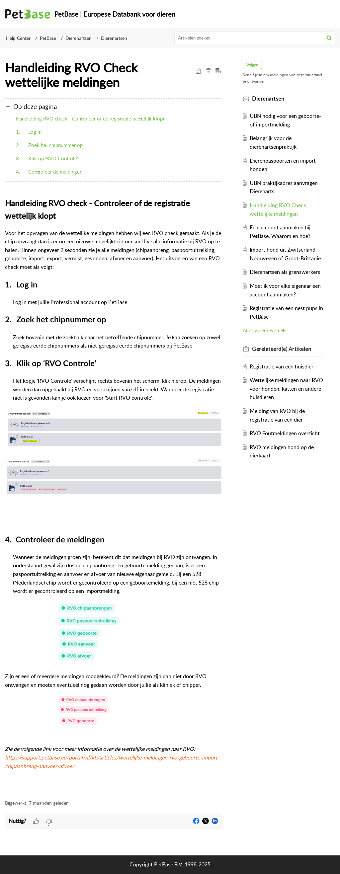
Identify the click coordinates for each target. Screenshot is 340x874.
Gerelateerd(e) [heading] (281, 349)
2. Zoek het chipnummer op (49, 145)
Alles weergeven (264, 330)
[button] (329, 38)
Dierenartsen (78, 38)
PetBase (48, 38)
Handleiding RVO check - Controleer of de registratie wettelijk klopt (90, 118)
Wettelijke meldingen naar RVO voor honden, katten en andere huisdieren (286, 388)
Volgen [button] (253, 65)
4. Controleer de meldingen (49, 171)
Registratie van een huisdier (281, 366)
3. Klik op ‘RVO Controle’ (47, 158)
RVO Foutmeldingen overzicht (285, 433)
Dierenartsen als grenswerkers (285, 272)
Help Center (18, 38)
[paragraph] (113, 495)
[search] (254, 38)
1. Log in (29, 131)
